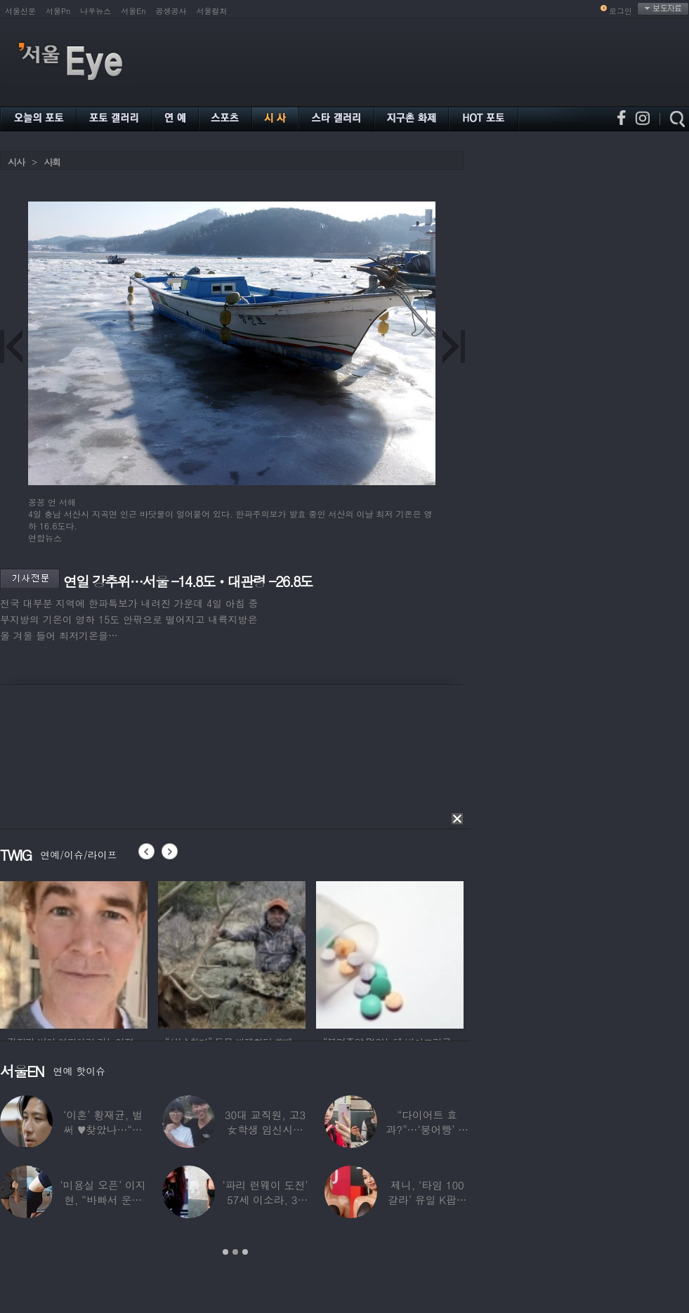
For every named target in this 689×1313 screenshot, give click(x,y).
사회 (52, 162)
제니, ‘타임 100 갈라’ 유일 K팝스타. (427, 1199)
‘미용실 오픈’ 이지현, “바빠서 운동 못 (103, 1199)
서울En (133, 11)
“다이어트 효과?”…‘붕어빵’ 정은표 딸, (427, 1129)
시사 (16, 162)
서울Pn (58, 11)
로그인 (620, 11)
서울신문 (20, 11)
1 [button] (225, 1252)
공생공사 (171, 11)
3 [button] (245, 1252)
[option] (73, 953)
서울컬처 (212, 11)
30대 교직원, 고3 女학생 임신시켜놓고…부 (265, 1129)
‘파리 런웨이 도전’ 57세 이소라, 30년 (265, 1199)
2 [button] (235, 1252)
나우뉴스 (95, 11)
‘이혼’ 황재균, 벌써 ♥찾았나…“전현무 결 (103, 1129)
